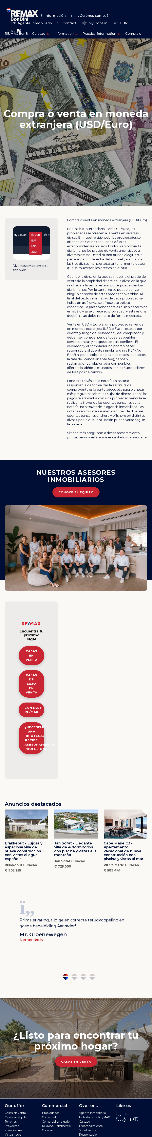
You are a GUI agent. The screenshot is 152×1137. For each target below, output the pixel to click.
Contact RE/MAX (33, 710)
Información (51, 16)
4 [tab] (92, 977)
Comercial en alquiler (56, 1121)
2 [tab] (74, 977)
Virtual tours (13, 1134)
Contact (66, 23)
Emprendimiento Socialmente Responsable (91, 1130)
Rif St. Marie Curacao (121, 865)
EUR (120, 23)
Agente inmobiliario (31, 23)
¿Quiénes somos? (89, 16)
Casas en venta (31, 655)
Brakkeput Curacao (21, 865)
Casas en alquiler (16, 1117)
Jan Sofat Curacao (69, 861)
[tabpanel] (76, 919)
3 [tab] (83, 977)
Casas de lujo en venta (31, 683)
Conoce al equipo (76, 492)
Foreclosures (13, 1130)
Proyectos (12, 1126)
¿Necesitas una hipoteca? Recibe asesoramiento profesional (34, 738)
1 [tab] (65, 977)
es (16, 31)
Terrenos (11, 1121)
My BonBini (95, 23)
